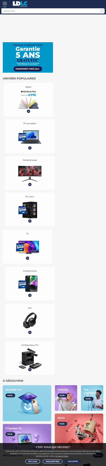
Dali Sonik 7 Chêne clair (65, 252)
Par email (78, 427)
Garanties (20, 422)
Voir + (98, 220)
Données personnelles (22, 391)
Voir (10, 161)
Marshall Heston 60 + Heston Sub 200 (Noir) (91, 286)
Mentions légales (27, 397)
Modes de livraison (27, 415)
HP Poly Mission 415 (40, 251)
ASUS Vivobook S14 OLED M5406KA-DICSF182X (65, 286)
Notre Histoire (27, 385)
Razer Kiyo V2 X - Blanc (15, 252)
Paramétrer (52, 461)
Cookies (39, 391)
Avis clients (30, 388)
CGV (21, 388)
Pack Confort (33, 422)
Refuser (32, 461)
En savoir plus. (61, 456)
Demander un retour (27, 425)
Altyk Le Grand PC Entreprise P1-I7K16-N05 (91, 253)
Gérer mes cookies (27, 394)
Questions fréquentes (28, 412)
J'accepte (73, 461)
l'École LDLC (78, 391)
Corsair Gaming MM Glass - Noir (40, 286)
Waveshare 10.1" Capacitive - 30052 (15, 286)
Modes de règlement (27, 419)
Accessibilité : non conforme (27, 401)
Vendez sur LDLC (78, 385)
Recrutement (78, 388)
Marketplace (78, 394)
